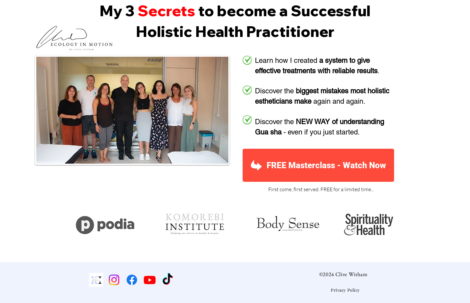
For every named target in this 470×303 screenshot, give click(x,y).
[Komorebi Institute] (96, 280)
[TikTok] (168, 280)
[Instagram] (114, 280)
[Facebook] (132, 280)
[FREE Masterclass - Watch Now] (318, 165)
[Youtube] (150, 280)
